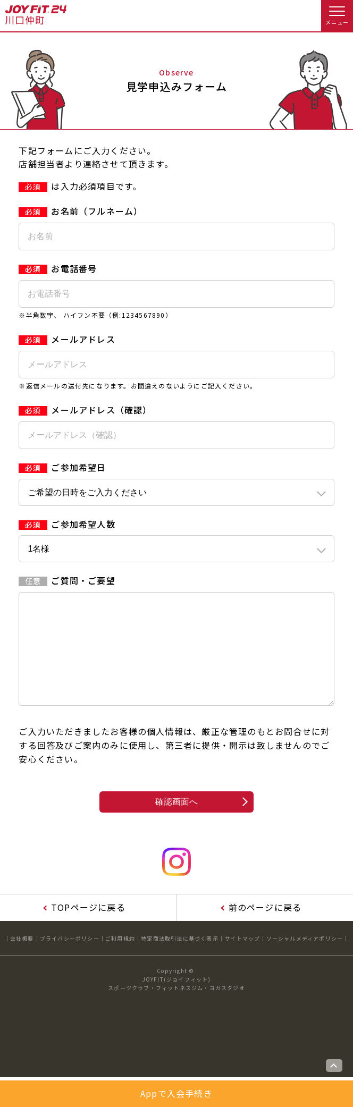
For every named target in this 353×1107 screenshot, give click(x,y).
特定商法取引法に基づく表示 (179, 960)
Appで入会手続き (176, 1093)
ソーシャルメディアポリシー (304, 960)
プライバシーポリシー (69, 960)
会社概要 (22, 960)
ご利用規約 (120, 960)
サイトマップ (242, 960)
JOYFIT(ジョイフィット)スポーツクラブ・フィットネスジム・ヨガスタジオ (176, 1004)
